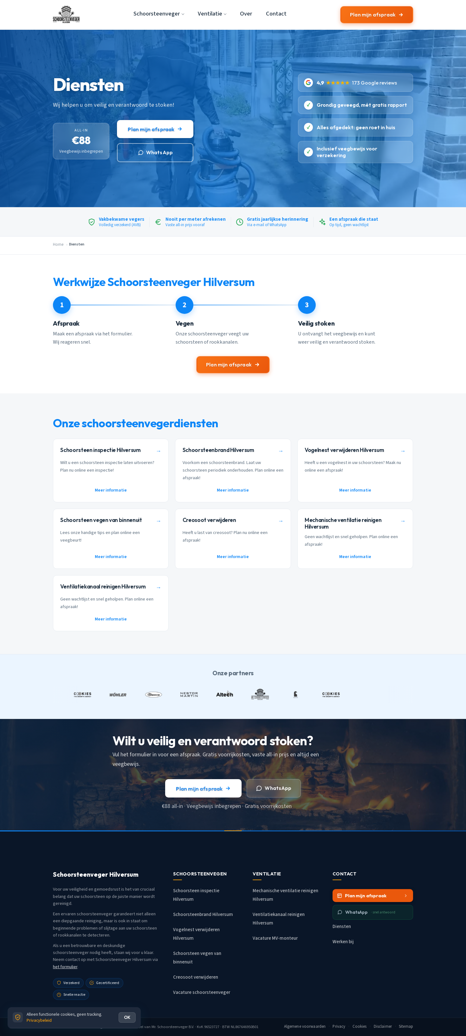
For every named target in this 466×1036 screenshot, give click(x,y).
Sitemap (406, 1026)
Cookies (360, 1026)
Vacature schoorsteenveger (201, 992)
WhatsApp (155, 152)
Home (58, 244)
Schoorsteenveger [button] (156, 14)
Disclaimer (383, 1026)
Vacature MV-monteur (275, 938)
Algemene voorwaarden (305, 1026)
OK (127, 1017)
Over (246, 14)
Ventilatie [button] (210, 14)
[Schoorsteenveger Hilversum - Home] (66, 14)
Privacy (339, 1026)
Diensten (342, 926)
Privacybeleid (39, 1020)
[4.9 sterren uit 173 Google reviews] (355, 82)
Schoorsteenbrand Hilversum (203, 914)
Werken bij (343, 941)
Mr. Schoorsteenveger (170, 1027)
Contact (276, 14)
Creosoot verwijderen (195, 977)
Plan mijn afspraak (377, 14)
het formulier (65, 966)
